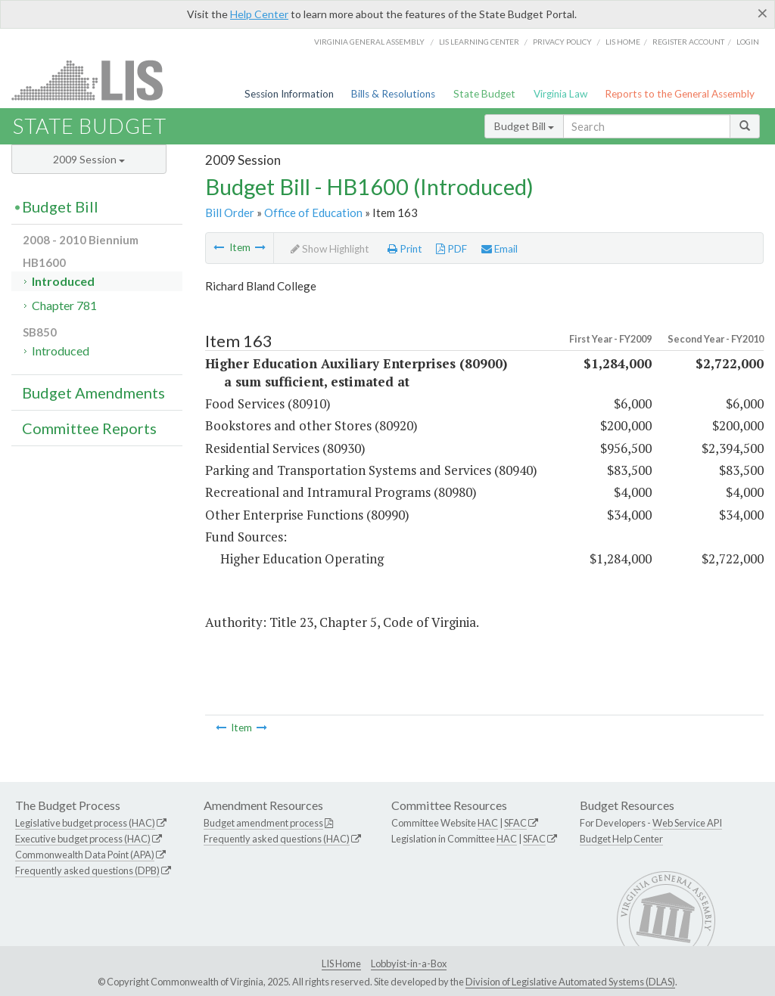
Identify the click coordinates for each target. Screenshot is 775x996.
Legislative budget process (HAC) (85, 823)
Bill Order (229, 212)
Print (405, 249)
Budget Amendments (93, 392)
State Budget (484, 94)
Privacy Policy (562, 41)
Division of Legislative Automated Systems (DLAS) (570, 982)
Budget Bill (524, 125)
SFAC (515, 823)
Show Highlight (330, 249)
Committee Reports (89, 428)
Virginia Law (560, 94)
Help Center (259, 14)
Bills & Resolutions (393, 94)
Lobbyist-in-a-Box (409, 963)
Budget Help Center (621, 839)
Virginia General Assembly (369, 41)
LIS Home (341, 963)
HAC (488, 823)
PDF (451, 249)
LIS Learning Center (479, 41)
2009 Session (89, 159)
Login (747, 41)
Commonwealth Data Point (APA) (84, 855)
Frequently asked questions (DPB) (87, 870)
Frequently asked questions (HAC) (277, 839)
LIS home (622, 41)
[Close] (762, 13)
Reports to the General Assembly (680, 94)
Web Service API (687, 823)
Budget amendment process (263, 823)
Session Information (289, 94)
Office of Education (313, 212)
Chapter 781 (64, 305)
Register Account (688, 41)
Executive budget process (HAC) (83, 839)
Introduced (63, 281)
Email (499, 249)
